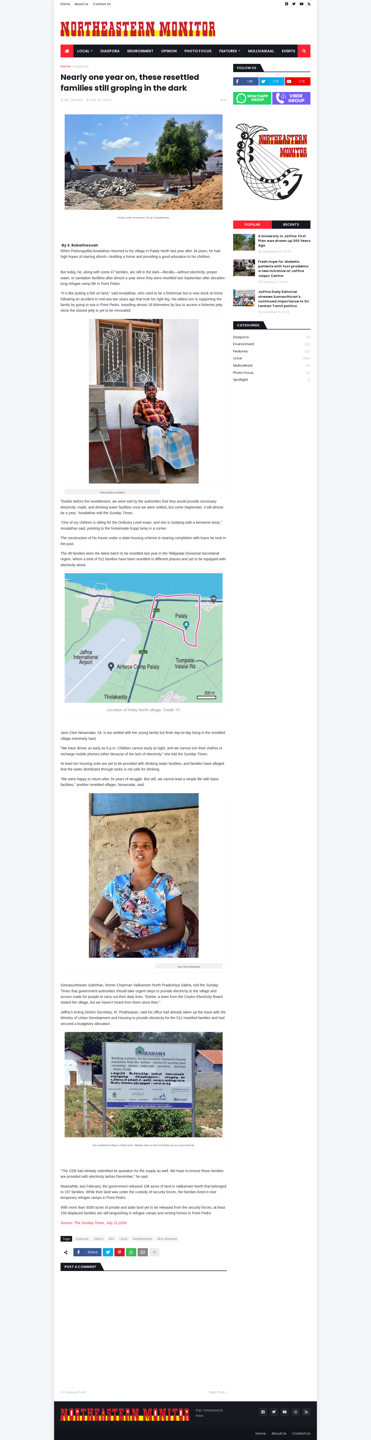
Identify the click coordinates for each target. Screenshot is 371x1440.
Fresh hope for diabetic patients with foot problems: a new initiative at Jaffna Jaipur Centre (283, 268)
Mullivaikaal (271, 365)
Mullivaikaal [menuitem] (261, 51)
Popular (252, 224)
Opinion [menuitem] (169, 51)
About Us (81, 4)
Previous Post (74, 1392)
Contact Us (102, 4)
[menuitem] (67, 51)
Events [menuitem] (288, 51)
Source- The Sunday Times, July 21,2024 (94, 1223)
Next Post (216, 1392)
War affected (167, 1239)
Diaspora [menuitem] (110, 51)
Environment (271, 344)
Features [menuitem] (228, 51)
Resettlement (142, 1239)
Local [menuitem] (83, 51)
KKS (111, 1239)
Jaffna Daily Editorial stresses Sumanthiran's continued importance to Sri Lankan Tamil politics (283, 299)
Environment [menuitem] (140, 51)
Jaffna (98, 1239)
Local (123, 1239)
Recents (291, 224)
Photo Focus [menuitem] (198, 51)
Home (65, 4)
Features (81, 66)
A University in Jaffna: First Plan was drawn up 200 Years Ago (284, 241)
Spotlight (271, 379)
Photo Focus (271, 373)
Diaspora (271, 337)
